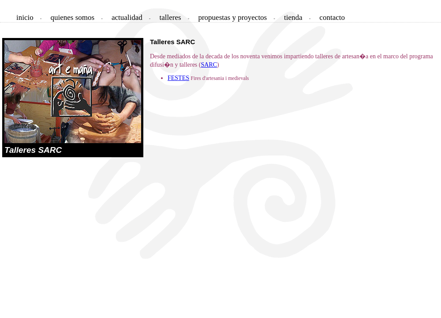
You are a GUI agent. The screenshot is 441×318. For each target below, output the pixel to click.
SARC (209, 64)
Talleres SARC (33, 150)
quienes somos (73, 17)
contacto (332, 17)
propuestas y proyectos (232, 17)
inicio (25, 17)
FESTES (178, 78)
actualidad (127, 17)
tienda (293, 17)
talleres (170, 17)
